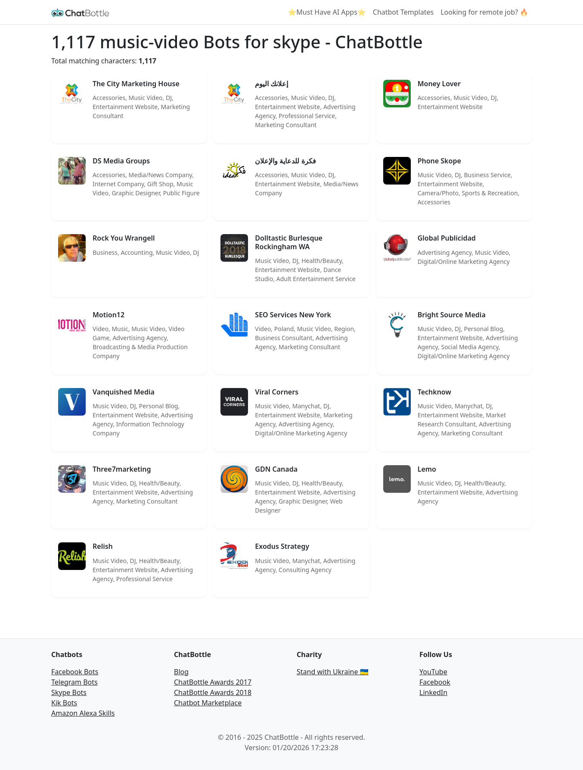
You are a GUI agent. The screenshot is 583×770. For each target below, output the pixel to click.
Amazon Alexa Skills (83, 713)
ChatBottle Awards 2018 (212, 692)
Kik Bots (64, 702)
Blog (181, 671)
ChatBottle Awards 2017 (212, 682)
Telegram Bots (74, 682)
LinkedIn (433, 692)
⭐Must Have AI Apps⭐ (327, 12)
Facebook (434, 682)
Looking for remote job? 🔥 (484, 12)
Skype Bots (69, 692)
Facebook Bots (74, 671)
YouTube (433, 671)
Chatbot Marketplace (208, 702)
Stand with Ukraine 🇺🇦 (333, 671)
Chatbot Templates (403, 12)
